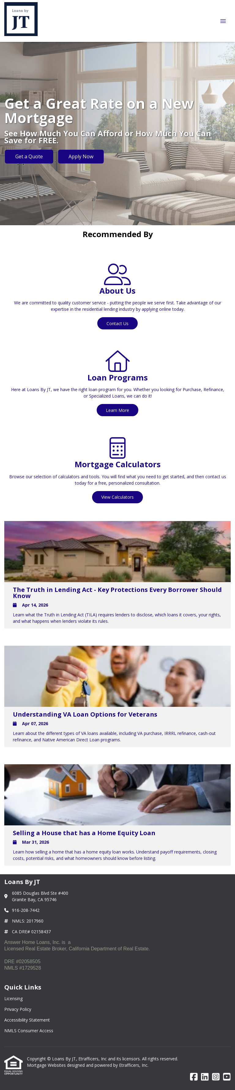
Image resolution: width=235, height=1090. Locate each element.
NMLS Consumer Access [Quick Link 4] (28, 1030)
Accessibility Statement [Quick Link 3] (27, 1020)
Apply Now (81, 156)
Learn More (117, 410)
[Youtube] (227, 1077)
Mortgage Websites (47, 1065)
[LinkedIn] (205, 1077)
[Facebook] (194, 1077)
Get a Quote (29, 156)
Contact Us (117, 323)
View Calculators (117, 497)
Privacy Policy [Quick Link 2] (17, 1009)
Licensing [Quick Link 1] (13, 998)
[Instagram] (216, 1077)
